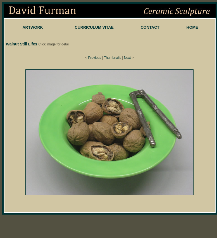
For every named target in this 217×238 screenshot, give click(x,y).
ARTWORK (32, 27)
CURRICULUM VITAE (94, 27)
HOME (192, 27)
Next (127, 58)
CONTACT (149, 27)
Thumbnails (112, 58)
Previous (94, 58)
